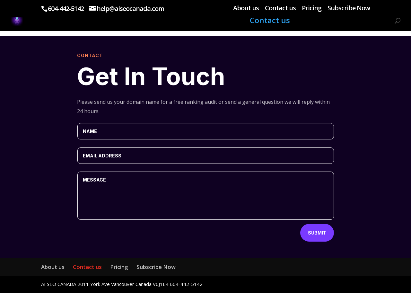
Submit (317, 232)
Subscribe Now (349, 8)
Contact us (280, 8)
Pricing (311, 8)
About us (246, 8)
